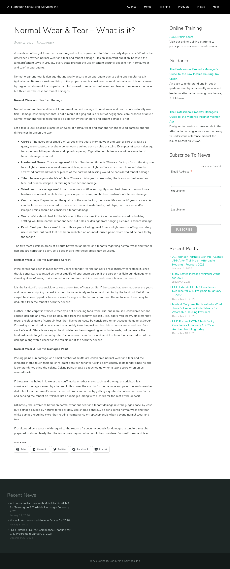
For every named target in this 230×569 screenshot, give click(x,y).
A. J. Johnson (46, 42)
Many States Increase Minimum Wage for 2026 (40, 520)
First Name (178, 191)
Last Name (178, 209)
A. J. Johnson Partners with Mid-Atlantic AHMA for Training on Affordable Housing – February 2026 (197, 261)
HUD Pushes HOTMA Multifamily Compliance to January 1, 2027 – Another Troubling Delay (193, 325)
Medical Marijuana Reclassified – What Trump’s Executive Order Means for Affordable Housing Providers (197, 308)
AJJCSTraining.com (181, 37)
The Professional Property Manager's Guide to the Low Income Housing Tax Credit (194, 74)
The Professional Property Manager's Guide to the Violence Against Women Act (194, 117)
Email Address (181, 171)
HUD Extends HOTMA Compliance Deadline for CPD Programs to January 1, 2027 (196, 291)
